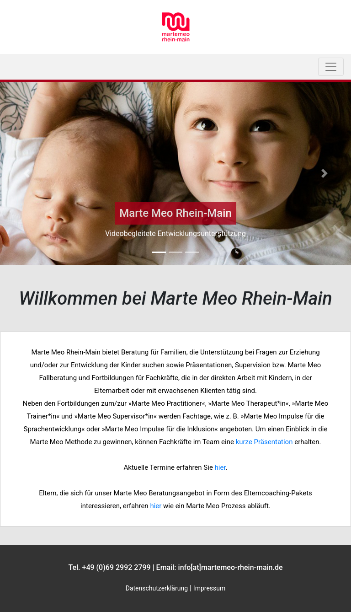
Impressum (209, 588)
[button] (26, 173)
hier (220, 467)
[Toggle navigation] (331, 67)
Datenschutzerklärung (157, 588)
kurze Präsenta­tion (264, 442)
